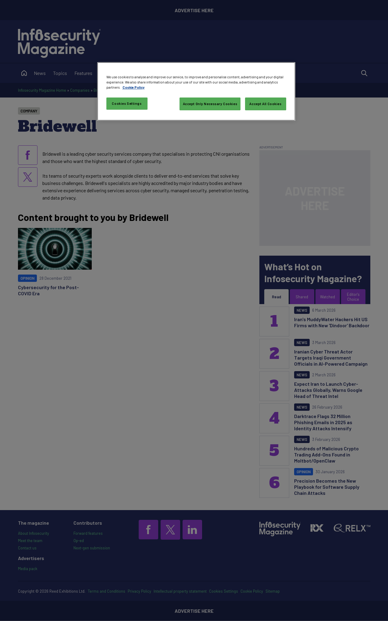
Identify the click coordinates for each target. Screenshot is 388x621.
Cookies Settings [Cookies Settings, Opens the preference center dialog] (126, 103)
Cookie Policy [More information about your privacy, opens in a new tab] (134, 87)
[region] (196, 91)
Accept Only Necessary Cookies (210, 104)
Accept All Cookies (265, 104)
